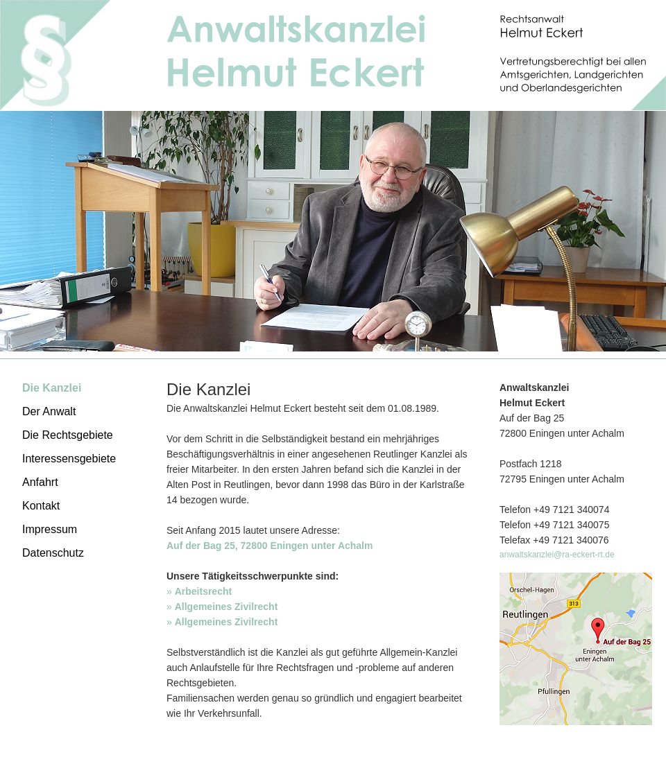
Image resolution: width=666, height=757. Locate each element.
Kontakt (41, 506)
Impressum (49, 529)
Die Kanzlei (51, 388)
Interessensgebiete (69, 458)
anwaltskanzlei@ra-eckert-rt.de (557, 554)
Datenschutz (53, 553)
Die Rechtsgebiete (67, 435)
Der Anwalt (49, 411)
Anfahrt (40, 482)
